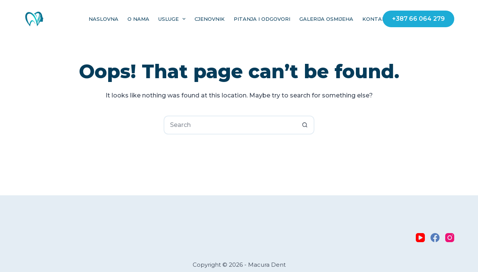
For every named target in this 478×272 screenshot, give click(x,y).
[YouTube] (420, 237)
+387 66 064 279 (418, 18)
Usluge (173, 18)
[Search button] (305, 125)
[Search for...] (230, 125)
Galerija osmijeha (326, 19)
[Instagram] (449, 237)
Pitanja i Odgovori (262, 19)
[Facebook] (435, 237)
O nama (138, 19)
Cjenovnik (210, 19)
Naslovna (103, 19)
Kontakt (375, 19)
